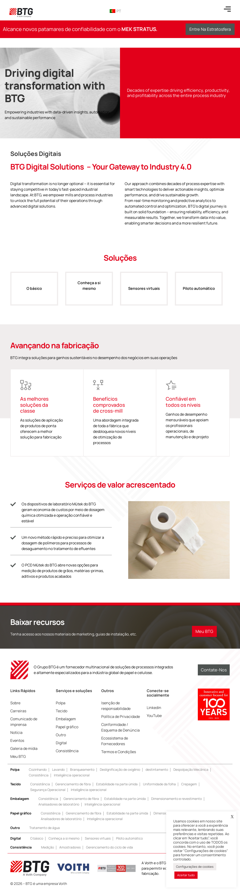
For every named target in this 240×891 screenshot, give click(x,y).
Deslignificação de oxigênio (120, 769)
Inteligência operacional (72, 775)
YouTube (154, 715)
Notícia (16, 732)
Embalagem (66, 718)
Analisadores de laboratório (58, 804)
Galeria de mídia (24, 748)
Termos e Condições (118, 751)
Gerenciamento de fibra (73, 784)
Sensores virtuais (144, 293)
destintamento (157, 769)
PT (115, 11)
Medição (47, 847)
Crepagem (189, 784)
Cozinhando (38, 769)
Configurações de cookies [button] (195, 866)
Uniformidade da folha (159, 784)
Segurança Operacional (47, 789)
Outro (61, 734)
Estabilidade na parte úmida (117, 784)
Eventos (17, 740)
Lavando (58, 769)
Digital (61, 742)
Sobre (15, 702)
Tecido (61, 710)
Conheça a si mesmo (89, 290)
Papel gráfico (67, 726)
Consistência (67, 750)
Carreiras (18, 710)
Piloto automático (199, 293)
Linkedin (154, 707)
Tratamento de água (44, 827)
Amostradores (70, 847)
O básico (34, 293)
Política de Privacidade (120, 716)
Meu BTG (18, 756)
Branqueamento (82, 769)
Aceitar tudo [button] (186, 875)
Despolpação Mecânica (190, 769)
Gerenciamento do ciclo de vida (109, 847)
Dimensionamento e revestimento (176, 798)
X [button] (232, 816)
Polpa (60, 702)
